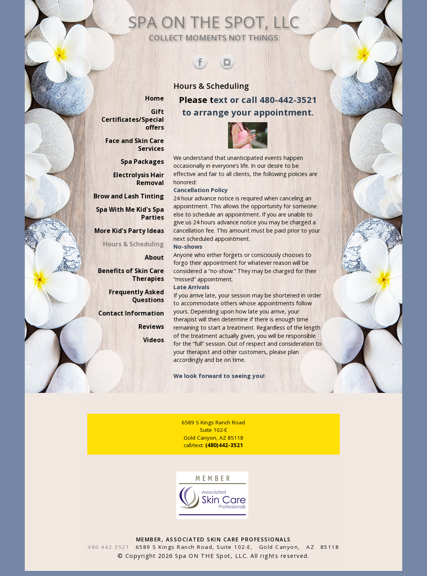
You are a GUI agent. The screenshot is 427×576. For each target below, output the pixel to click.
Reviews (151, 326)
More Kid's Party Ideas (129, 230)
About (154, 257)
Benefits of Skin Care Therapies (131, 274)
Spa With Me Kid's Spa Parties (130, 213)
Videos (153, 340)
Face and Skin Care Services (134, 144)
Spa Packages (142, 161)
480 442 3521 (108, 546)
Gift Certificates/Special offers (132, 119)
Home (154, 98)
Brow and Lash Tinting (129, 196)
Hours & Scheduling (133, 244)
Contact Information (131, 313)
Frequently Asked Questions (136, 296)
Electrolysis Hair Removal (138, 179)
